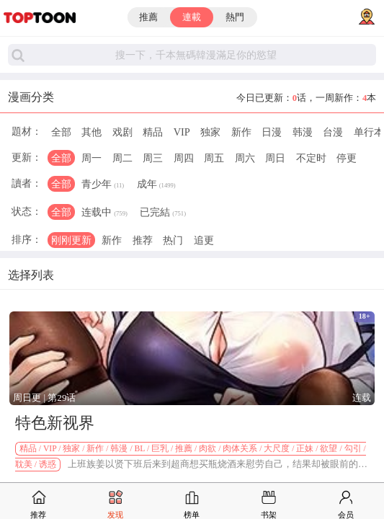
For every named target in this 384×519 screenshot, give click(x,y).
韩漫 (303, 132)
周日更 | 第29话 (44, 397)
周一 (91, 158)
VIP (182, 132)
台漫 (333, 132)
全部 (61, 132)
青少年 (102, 185)
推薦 (148, 17)
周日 (275, 158)
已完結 (163, 213)
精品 (153, 132)
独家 (210, 132)
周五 (214, 158)
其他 (91, 132)
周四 (184, 158)
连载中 (104, 213)
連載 (191, 17)
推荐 (143, 240)
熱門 (235, 17)
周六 (245, 158)
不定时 (311, 158)
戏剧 (122, 132)
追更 (204, 240)
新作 (241, 132)
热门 (173, 240)
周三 (153, 158)
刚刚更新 (71, 240)
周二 (122, 158)
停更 (346, 158)
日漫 (272, 132)
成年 (156, 185)
